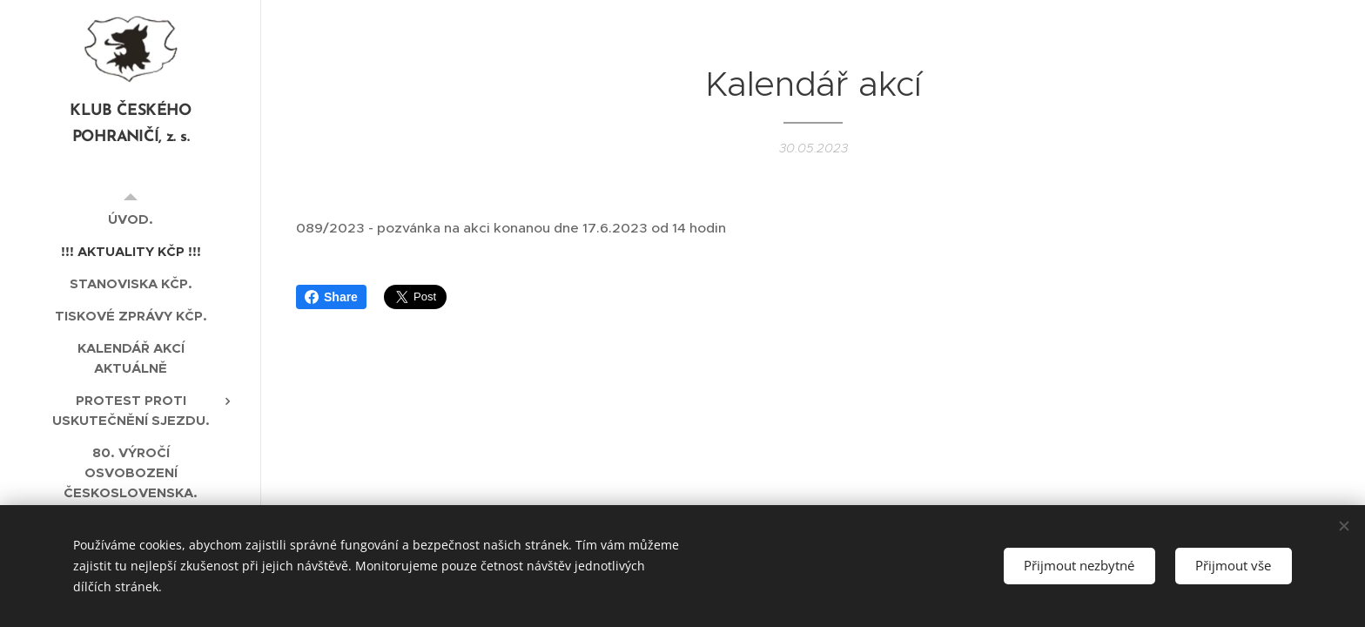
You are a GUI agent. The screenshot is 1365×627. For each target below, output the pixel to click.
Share (331, 297)
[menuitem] (130, 219)
